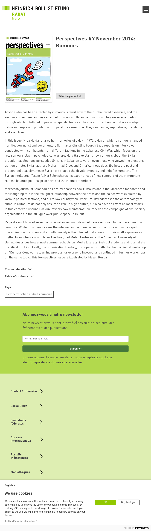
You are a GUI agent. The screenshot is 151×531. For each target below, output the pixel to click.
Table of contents (17, 276)
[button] (70, 96)
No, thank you (128, 502)
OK (105, 502)
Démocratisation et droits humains (29, 294)
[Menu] (146, 9)
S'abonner (75, 348)
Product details (16, 269)
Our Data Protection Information (19, 521)
